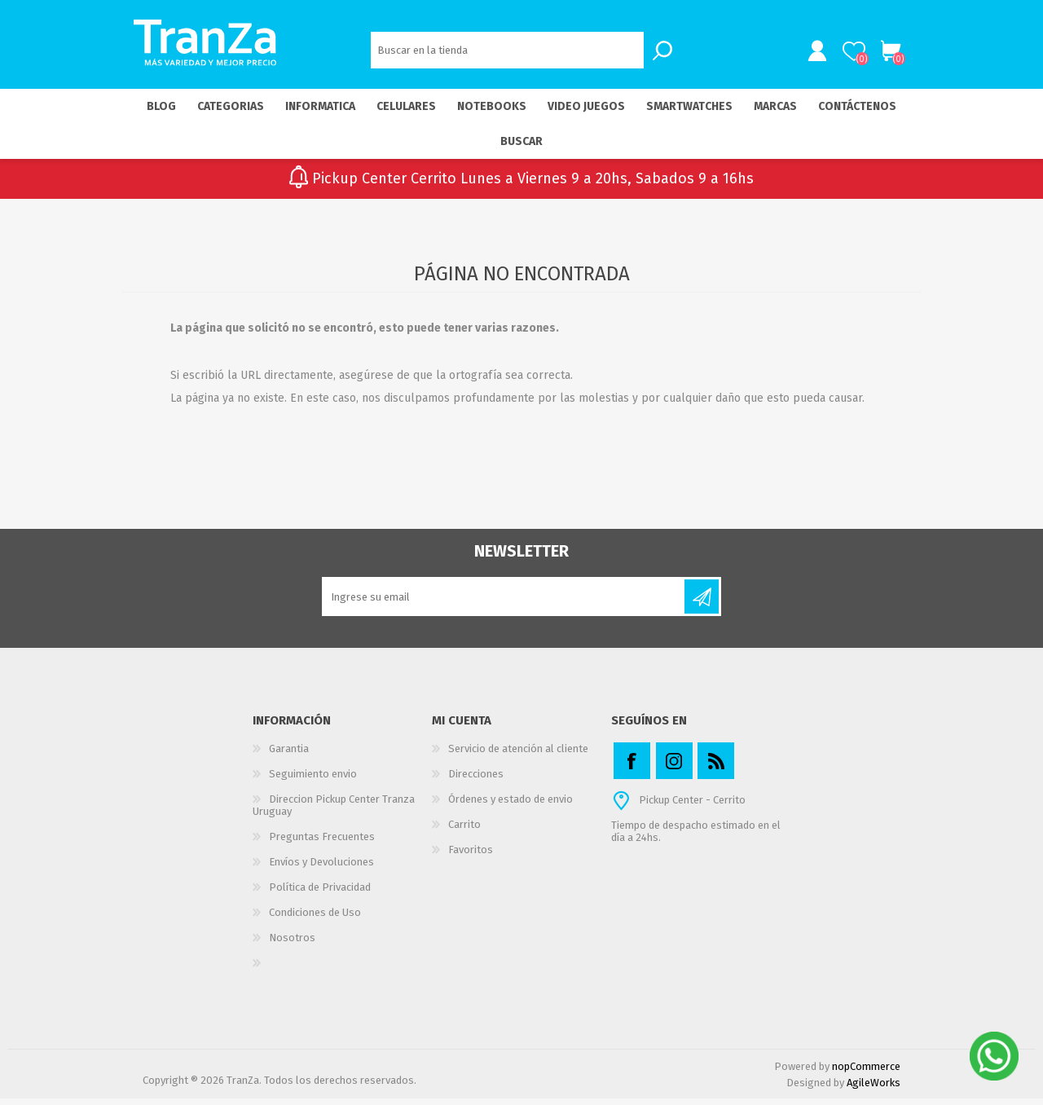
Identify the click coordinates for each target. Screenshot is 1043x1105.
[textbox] (507, 53)
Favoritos (470, 856)
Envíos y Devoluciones (321, 868)
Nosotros (292, 944)
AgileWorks (873, 1089)
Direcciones (476, 780)
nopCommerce (866, 1073)
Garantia (289, 755)
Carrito (882, 55)
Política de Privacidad (320, 893)
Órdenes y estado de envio (510, 805)
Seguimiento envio (313, 780)
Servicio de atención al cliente (518, 755)
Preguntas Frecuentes (322, 843)
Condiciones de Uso (315, 919)
